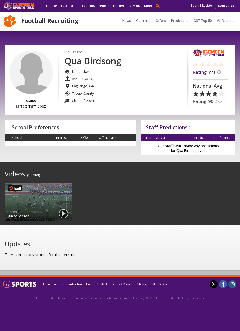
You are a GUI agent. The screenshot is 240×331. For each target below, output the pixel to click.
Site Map (142, 284)
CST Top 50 (203, 21)
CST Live (118, 6)
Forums (52, 6)
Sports (104, 6)
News (126, 21)
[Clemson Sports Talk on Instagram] (232, 284)
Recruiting (87, 6)
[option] (38, 202)
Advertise (75, 284)
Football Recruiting (49, 20)
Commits (143, 21)
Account (59, 284)
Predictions (179, 21)
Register (207, 6)
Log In (195, 6)
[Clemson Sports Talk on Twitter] (214, 284)
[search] (158, 5)
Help (89, 284)
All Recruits (225, 21)
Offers (161, 21)
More (148, 6)
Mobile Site (159, 284)
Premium (134, 6)
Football (68, 6)
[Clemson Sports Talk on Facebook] (223, 284)
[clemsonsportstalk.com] (22, 6)
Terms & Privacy (122, 284)
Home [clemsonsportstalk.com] (46, 284)
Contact (102, 284)
